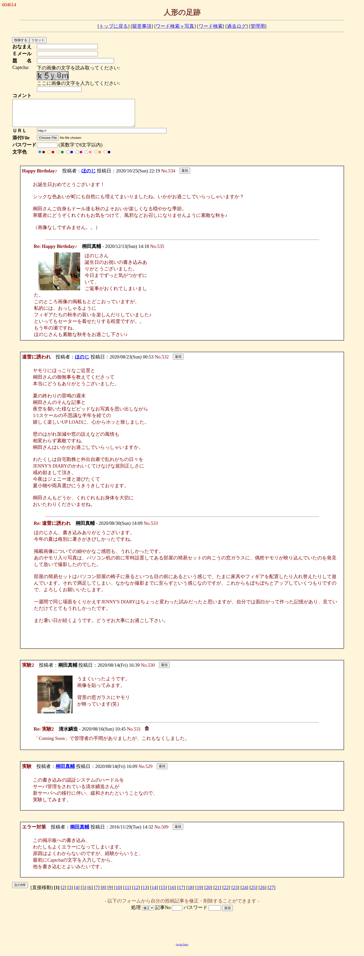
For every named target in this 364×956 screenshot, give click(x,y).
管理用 (258, 26)
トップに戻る (113, 26)
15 (163, 892)
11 (127, 892)
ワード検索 (211, 26)
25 (253, 892)
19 (199, 892)
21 (217, 892)
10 (118, 892)
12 (135, 892)
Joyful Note (182, 949)
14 (154, 892)
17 (181, 892)
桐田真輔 (65, 771)
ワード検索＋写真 (175, 26)
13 (145, 892)
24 (244, 892)
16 (172, 892)
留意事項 (141, 26)
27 (271, 892)
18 (190, 892)
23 (235, 892)
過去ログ (236, 26)
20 (208, 892)
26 (262, 892)
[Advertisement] (182, 932)
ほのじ (88, 176)
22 (226, 892)
